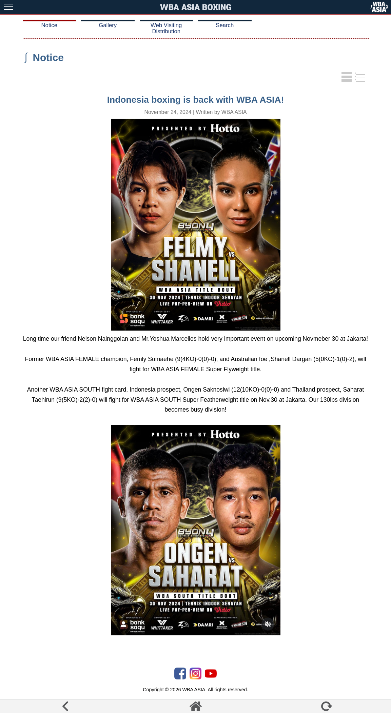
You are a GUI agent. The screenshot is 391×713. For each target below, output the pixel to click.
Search (225, 25)
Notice (49, 25)
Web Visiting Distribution (166, 28)
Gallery (108, 25)
